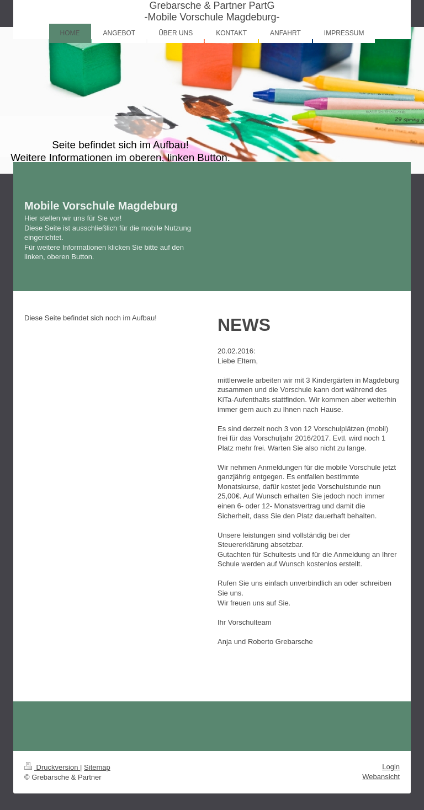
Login (391, 767)
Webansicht (381, 777)
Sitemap (97, 767)
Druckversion (52, 767)
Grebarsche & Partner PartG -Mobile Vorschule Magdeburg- (211, 11)
